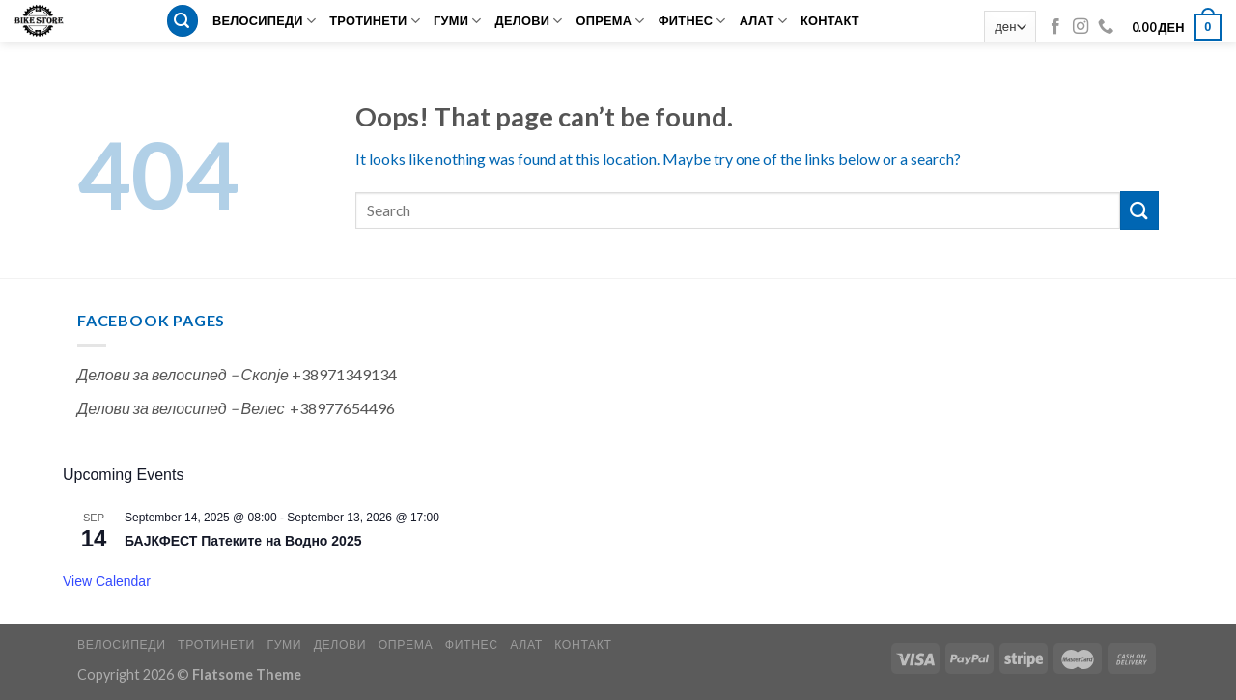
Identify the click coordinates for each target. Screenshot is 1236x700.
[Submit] (1139, 210)
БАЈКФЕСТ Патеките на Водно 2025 (243, 540)
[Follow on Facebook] (1055, 27)
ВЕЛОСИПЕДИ (264, 21)
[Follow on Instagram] (1080, 27)
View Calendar (107, 581)
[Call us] (1105, 27)
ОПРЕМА (610, 21)
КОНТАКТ (830, 20)
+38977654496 (342, 408)
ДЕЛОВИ (529, 21)
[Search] (182, 21)
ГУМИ (458, 21)
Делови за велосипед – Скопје (183, 374)
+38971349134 (344, 374)
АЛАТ (763, 21)
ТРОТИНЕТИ (374, 21)
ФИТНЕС (692, 21)
